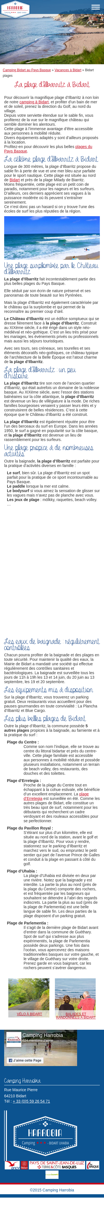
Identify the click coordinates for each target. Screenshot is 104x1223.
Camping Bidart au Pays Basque (27, 70)
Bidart (14, 180)
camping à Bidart (34, 102)
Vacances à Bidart (68, 70)
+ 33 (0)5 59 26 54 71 (31, 1101)
